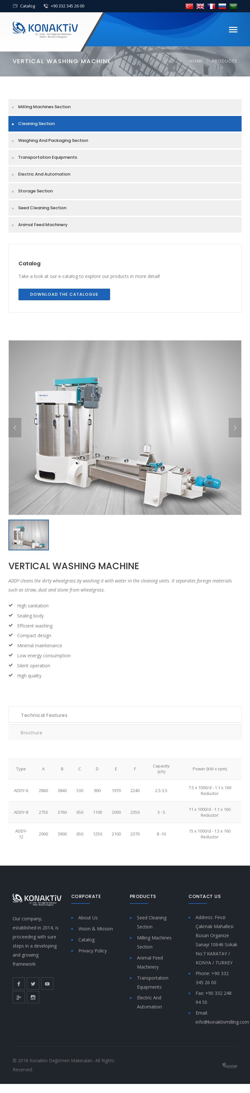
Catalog (27, 6)
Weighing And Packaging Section (53, 140)
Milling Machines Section (44, 107)
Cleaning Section (36, 124)
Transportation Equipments (47, 157)
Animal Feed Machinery (43, 225)
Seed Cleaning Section (42, 208)
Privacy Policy (92, 951)
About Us (88, 918)
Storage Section (35, 191)
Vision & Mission (95, 929)
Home (196, 61)
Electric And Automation (44, 174)
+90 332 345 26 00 (67, 6)
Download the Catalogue (64, 294)
